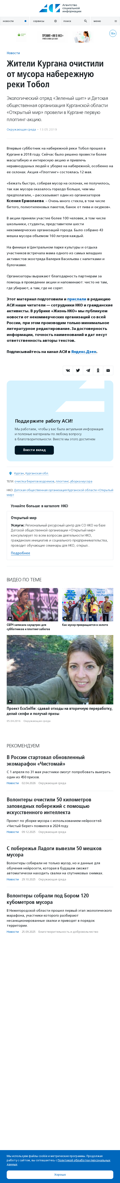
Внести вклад (34, 450)
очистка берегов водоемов (34, 481)
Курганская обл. (37, 473)
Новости (13, 53)
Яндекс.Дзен (83, 352)
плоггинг (62, 481)
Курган (19, 473)
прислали (76, 299)
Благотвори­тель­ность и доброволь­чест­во (68, 931)
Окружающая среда (21, 129)
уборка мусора (81, 481)
